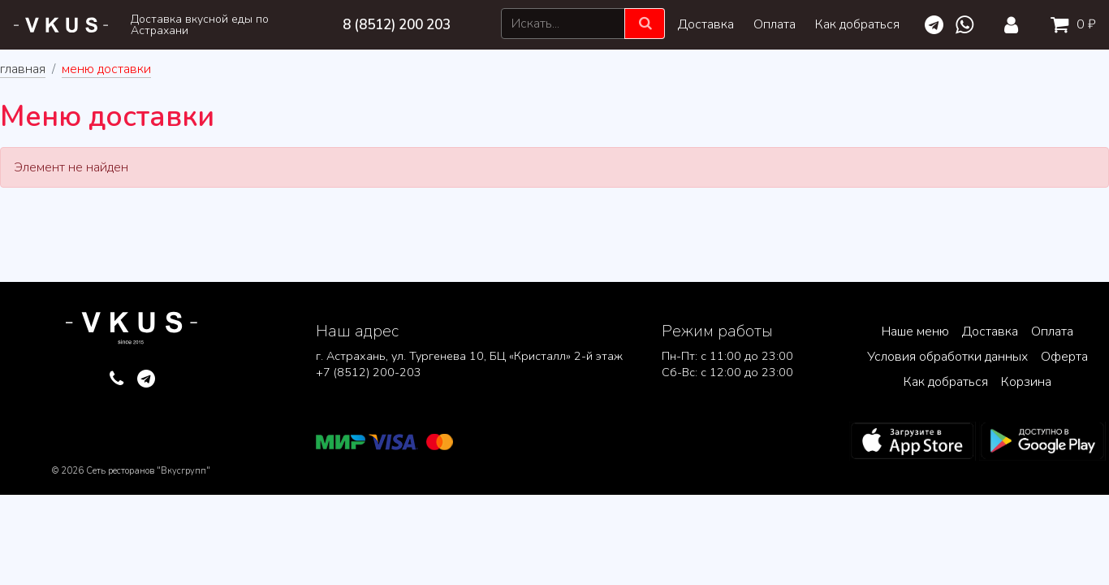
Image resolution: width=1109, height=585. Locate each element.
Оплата (774, 24)
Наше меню (915, 331)
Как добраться (857, 24)
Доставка (706, 24)
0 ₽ (1070, 24)
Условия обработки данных (947, 357)
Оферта (1064, 357)
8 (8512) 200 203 (397, 24)
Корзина (1026, 382)
